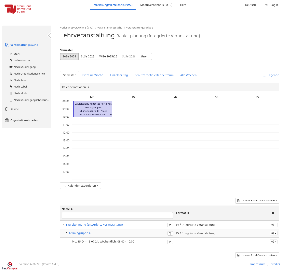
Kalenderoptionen (74, 87)
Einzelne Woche (92, 75)
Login (271, 5)
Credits (275, 264)
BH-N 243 (102, 110)
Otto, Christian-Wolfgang (93, 114)
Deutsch (250, 5)
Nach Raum (17, 80)
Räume (11, 109)
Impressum (257, 264)
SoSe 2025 (87, 56)
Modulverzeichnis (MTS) (156, 5)
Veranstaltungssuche (21, 45)
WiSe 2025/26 (108, 56)
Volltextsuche (19, 60)
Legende (271, 75)
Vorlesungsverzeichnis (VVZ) (113, 5)
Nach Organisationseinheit (26, 73)
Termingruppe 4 (79, 233)
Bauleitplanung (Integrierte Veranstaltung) (100, 103)
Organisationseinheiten (21, 120)
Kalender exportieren (80, 185)
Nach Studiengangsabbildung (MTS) (29, 100)
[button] (111, 114)
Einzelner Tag (119, 75)
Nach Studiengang (22, 67)
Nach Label (17, 86)
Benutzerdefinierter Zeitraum (154, 75)
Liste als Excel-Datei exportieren (257, 200)
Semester (66, 50)
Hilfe (183, 5)
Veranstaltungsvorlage (139, 27)
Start (14, 53)
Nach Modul (18, 93)
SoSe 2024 (69, 56)
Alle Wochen (188, 75)
